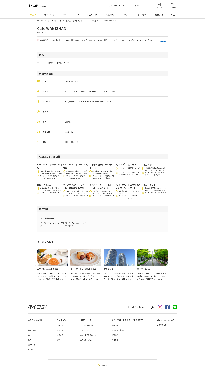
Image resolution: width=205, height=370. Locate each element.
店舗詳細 (163, 42)
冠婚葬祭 (110, 15)
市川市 (100, 21)
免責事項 (113, 336)
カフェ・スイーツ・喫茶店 (61, 21)
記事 (173, 15)
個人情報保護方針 (116, 331)
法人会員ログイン (85, 341)
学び (65, 15)
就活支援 (159, 15)
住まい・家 (92, 15)
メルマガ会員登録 (85, 326)
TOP (41, 21)
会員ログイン (83, 331)
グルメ (33, 15)
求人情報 (142, 15)
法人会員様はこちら (139, 6)
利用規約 (113, 326)
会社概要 (113, 341)
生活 (77, 15)
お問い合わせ (159, 325)
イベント (126, 15)
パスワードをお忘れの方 (164, 321)
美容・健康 (49, 15)
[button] (38, 261)
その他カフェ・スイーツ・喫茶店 (84, 21)
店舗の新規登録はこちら (117, 6)
